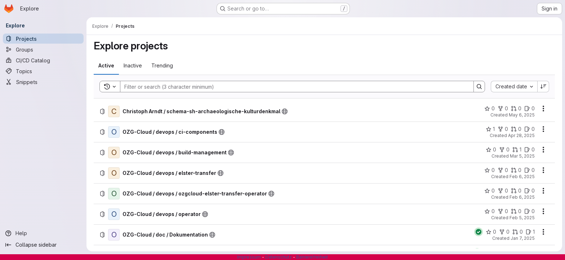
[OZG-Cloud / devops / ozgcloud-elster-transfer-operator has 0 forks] (503, 191)
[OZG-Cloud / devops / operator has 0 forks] (503, 211)
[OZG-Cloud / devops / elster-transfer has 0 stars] (489, 170)
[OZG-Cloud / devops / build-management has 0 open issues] (529, 150)
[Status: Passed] (478, 232)
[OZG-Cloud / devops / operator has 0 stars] (489, 211)
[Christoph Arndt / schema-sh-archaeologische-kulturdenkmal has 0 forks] (503, 108)
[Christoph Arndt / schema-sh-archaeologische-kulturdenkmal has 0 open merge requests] (516, 108)
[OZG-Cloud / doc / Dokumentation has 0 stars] (491, 232)
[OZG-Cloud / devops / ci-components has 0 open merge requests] (516, 129)
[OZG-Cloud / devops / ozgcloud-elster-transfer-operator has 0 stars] (489, 191)
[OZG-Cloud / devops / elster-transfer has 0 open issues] (529, 170)
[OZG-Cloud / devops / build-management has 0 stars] (491, 150)
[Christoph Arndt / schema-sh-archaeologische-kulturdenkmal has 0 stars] (489, 108)
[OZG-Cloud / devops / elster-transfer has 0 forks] (503, 170)
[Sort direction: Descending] (543, 86)
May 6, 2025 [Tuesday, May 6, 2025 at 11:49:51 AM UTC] (522, 115)
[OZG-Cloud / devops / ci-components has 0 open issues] (529, 129)
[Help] (43, 233)
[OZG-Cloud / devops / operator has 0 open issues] (529, 211)
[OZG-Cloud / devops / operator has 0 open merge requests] (516, 211)
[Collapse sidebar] (43, 245)
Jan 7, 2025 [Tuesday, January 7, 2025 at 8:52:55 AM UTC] (523, 238)
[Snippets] (43, 82)
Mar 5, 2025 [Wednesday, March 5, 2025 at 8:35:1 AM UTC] (522, 156)
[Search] (293, 86)
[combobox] (514, 86)
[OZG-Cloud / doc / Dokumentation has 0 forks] (504, 232)
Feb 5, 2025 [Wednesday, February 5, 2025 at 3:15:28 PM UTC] (522, 217)
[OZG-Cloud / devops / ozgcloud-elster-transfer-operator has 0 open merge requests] (516, 191)
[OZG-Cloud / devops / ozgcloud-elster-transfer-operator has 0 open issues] (529, 191)
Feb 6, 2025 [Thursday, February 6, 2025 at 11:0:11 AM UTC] (522, 176)
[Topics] (43, 71)
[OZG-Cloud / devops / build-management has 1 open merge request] (516, 150)
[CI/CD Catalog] (43, 60)
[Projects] (43, 39)
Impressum (249, 257)
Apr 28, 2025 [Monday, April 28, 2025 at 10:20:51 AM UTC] (521, 135)
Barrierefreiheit (312, 257)
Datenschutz (278, 257)
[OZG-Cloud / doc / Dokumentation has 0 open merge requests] (517, 232)
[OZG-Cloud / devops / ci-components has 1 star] (490, 129)
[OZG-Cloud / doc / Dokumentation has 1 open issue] (530, 232)
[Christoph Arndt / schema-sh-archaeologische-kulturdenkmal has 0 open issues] (529, 108)
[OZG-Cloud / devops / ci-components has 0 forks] (503, 129)
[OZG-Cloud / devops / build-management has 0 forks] (504, 150)
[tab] (106, 66)
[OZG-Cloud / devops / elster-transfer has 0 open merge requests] (516, 170)
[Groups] (43, 49)
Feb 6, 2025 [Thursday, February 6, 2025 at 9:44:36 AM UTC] (522, 197)
